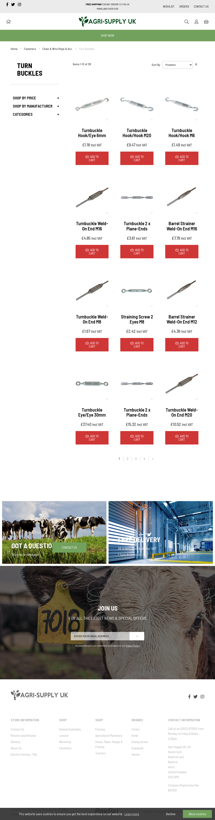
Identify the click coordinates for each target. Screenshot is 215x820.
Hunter (136, 754)
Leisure (63, 735)
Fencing (100, 729)
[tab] (35, 98)
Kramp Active (140, 742)
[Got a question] (54, 532)
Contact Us (201, 6)
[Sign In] (196, 21)
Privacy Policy (133, 645)
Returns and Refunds (23, 735)
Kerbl (135, 735)
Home (14, 49)
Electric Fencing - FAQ (24, 754)
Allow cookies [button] (197, 814)
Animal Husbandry (70, 729)
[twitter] (13, 4)
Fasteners (30, 49)
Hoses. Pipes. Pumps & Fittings (109, 744)
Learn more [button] (132, 814)
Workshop (65, 742)
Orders (184, 6)
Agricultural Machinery (108, 735)
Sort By (156, 64)
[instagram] (19, 4)
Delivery (15, 742)
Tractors (100, 753)
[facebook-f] (7, 4)
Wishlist (168, 6)
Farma (135, 729)
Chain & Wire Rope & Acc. (57, 49)
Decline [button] (171, 814)
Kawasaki (137, 748)
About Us (16, 748)
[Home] (8, 21)
